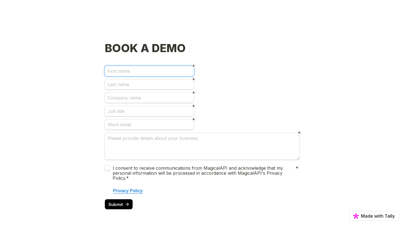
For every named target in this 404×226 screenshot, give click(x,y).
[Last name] (149, 84)
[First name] (149, 71)
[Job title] (149, 111)
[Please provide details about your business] (202, 146)
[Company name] (149, 98)
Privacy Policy (128, 190)
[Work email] (149, 125)
